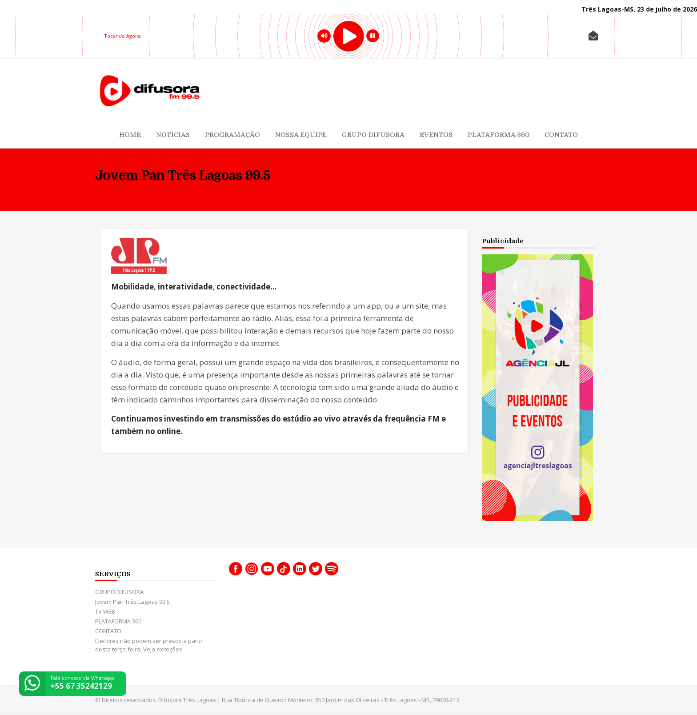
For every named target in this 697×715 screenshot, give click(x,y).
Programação (232, 135)
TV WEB (105, 611)
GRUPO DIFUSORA (373, 135)
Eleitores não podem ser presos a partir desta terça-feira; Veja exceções (149, 645)
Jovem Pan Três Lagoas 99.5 (132, 602)
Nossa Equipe (301, 135)
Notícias (173, 135)
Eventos (436, 135)
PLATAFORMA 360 (498, 135)
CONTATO (561, 135)
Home (130, 135)
